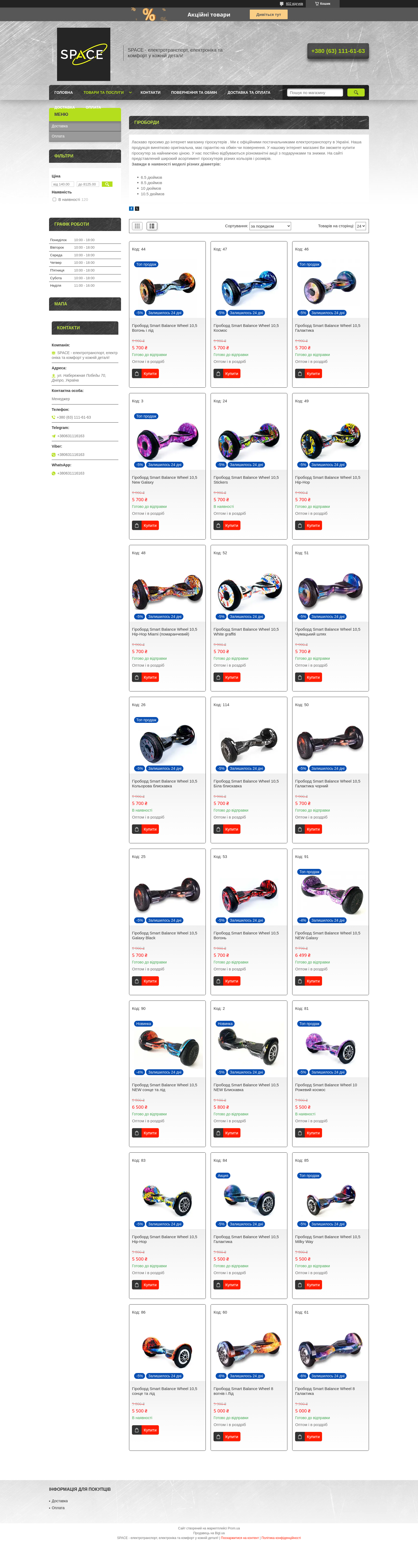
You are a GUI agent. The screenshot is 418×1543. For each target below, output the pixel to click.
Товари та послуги (103, 92)
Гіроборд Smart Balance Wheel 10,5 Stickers (246, 479)
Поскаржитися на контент (240, 1538)
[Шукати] (356, 92)
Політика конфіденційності (281, 1538)
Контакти (150, 92)
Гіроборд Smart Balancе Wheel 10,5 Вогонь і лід (164, 328)
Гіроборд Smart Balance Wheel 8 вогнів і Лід (243, 1391)
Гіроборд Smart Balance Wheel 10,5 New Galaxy (164, 479)
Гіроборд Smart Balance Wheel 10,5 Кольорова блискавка (164, 783)
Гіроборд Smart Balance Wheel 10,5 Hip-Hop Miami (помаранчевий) (164, 631)
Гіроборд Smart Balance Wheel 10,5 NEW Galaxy (327, 935)
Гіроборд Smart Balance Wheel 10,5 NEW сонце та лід (164, 1087)
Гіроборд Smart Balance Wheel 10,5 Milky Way (327, 1239)
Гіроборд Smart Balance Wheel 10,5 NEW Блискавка (246, 1087)
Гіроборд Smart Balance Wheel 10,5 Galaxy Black (164, 935)
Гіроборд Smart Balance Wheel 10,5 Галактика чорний (327, 783)
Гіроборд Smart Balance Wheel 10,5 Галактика (327, 328)
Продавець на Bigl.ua (209, 1533)
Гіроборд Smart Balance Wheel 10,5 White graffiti (246, 631)
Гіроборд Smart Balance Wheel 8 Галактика (325, 1391)
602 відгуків (294, 4)
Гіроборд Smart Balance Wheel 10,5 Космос (246, 328)
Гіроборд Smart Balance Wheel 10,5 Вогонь (246, 935)
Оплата (93, 107)
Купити (150, 373)
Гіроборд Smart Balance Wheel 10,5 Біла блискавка (246, 783)
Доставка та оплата (249, 92)
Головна (63, 92)
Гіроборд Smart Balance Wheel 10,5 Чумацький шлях (327, 631)
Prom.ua (234, 1528)
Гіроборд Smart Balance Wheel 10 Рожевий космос (326, 1087)
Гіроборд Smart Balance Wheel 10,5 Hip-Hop (327, 479)
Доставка (64, 107)
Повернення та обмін (194, 92)
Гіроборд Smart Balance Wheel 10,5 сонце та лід (164, 1391)
